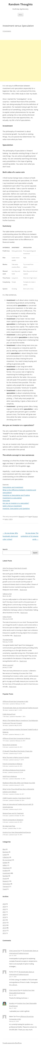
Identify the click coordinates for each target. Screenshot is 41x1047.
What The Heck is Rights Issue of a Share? (16, 757)
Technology (6, 884)
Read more (23, 590)
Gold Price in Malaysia (10, 776)
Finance (35, 517)
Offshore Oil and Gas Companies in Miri (15, 701)
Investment (6, 873)
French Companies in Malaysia (12, 764)
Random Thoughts (21, 4)
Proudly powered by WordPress (12, 1043)
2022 (4, 909)
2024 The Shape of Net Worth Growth (15, 568)
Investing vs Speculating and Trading (16, 495)
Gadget (5, 863)
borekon (12, 1003)
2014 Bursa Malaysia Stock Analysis (14, 770)
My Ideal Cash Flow (9, 826)
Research (22, 517)
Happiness (6, 868)
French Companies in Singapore (13, 820)
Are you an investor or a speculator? (16, 503)
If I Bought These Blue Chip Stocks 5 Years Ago (17, 751)
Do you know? (7, 860)
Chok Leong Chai (14, 951)
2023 (4, 907)
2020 (4, 915)
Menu (20, 14)
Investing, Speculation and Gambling (16, 508)
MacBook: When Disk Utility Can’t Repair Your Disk (19, 783)
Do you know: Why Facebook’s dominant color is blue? (10, 536)
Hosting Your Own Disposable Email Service (17, 832)
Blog (4, 849)
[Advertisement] (20, 60)
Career (5, 855)
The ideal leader (8, 640)
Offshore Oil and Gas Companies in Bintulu (16, 738)
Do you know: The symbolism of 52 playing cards (29, 536)
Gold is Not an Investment (12, 506)
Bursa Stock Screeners (10, 745)
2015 (4, 925)
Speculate (6, 500)
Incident (5, 871)
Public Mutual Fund (9, 714)
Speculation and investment (13, 487)
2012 (4, 933)
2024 (4, 904)
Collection (6, 857)
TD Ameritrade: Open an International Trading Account (20, 708)
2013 (4, 930)
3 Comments (7, 31)
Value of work (7, 617)
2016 (4, 923)
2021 (4, 912)
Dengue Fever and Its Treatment (13, 813)
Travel (5, 889)
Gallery (5, 865)
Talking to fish (7, 594)
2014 (4, 928)
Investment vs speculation (12, 498)
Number (5, 876)
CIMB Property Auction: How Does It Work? (17, 798)
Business (5, 852)
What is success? (8, 665)
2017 (4, 920)
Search (5, 549)
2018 (4, 917)
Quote (5, 878)
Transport (6, 886)
